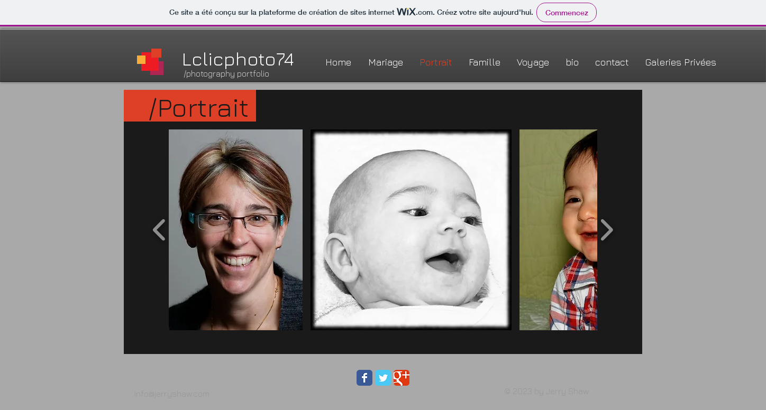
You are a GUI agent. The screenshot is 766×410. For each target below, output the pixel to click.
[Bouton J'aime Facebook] (510, 382)
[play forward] (606, 230)
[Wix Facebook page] (364, 378)
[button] (236, 229)
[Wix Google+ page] (401, 378)
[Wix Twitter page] (383, 378)
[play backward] (159, 230)
